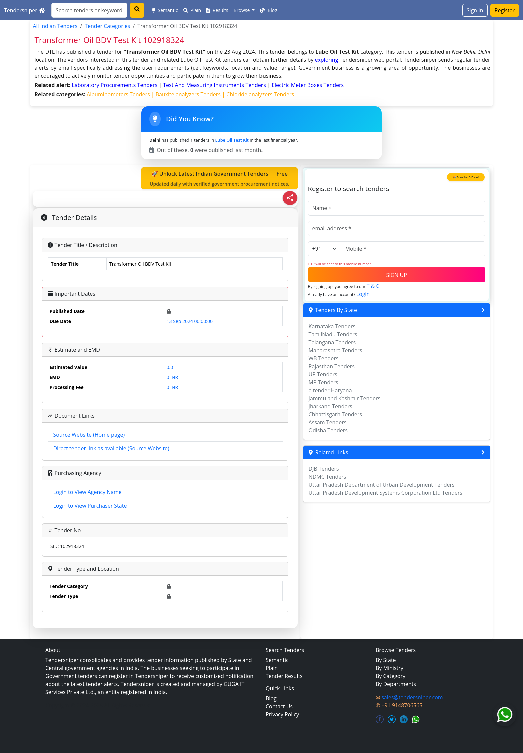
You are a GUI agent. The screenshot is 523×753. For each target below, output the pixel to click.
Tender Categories (107, 26)
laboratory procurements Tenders (115, 85)
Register (505, 10)
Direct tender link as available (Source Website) (111, 448)
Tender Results (284, 676)
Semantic (165, 10)
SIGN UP (396, 275)
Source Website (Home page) (89, 434)
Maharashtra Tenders (335, 350)
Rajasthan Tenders (332, 366)
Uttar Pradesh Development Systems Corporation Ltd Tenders (385, 492)
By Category (390, 676)
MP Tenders (323, 382)
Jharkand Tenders (330, 406)
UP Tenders (323, 374)
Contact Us (279, 706)
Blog (268, 10)
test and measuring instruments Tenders (215, 85)
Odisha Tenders (328, 430)
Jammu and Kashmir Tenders (345, 398)
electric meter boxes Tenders (308, 85)
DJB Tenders (324, 468)
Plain (192, 10)
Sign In (475, 10)
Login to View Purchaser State (90, 505)
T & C (373, 286)
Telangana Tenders (332, 342)
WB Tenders (324, 358)
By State (386, 660)
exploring (326, 59)
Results (217, 10)
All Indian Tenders (55, 26)
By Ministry (389, 668)
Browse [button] (242, 10)
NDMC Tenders (327, 476)
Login (363, 294)
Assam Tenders (328, 422)
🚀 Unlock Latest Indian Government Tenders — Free (219, 178)
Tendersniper (24, 10)
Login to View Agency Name (87, 492)
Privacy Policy (282, 714)
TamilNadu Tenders (333, 334)
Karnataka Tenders (332, 326)
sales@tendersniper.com (412, 697)
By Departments (396, 684)
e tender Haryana (330, 390)
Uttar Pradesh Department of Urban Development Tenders (382, 484)
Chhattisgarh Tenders (335, 414)
